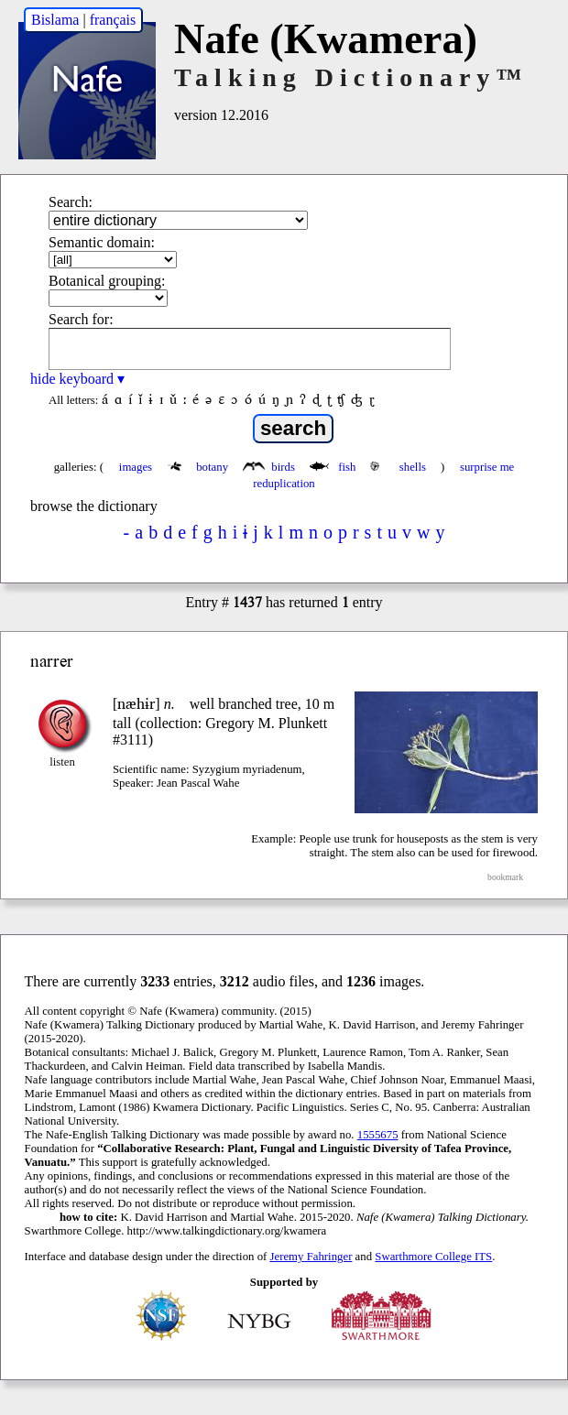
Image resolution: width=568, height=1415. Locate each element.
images (135, 467)
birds (270, 467)
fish (334, 467)
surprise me (487, 467)
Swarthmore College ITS (433, 1256)
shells (399, 467)
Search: (71, 202)
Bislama (55, 19)
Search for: (81, 319)
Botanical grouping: (107, 280)
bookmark (505, 877)
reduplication (284, 483)
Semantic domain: (102, 242)
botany (199, 467)
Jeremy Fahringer (311, 1256)
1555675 (378, 1134)
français (113, 19)
